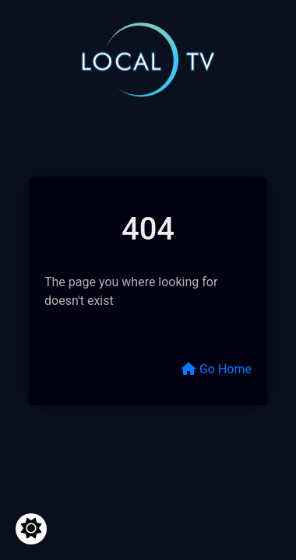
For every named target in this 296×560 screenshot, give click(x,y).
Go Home (216, 369)
